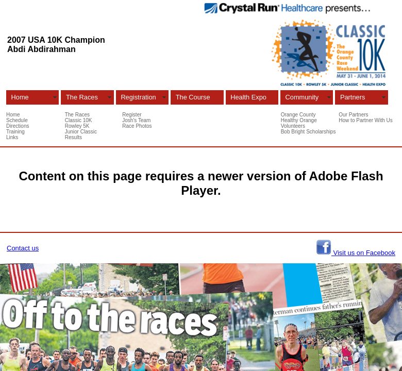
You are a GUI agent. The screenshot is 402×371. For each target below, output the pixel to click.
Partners (352, 97)
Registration (138, 97)
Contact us (23, 248)
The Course (193, 97)
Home (20, 97)
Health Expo (248, 97)
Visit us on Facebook (363, 253)
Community (302, 97)
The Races (82, 97)
